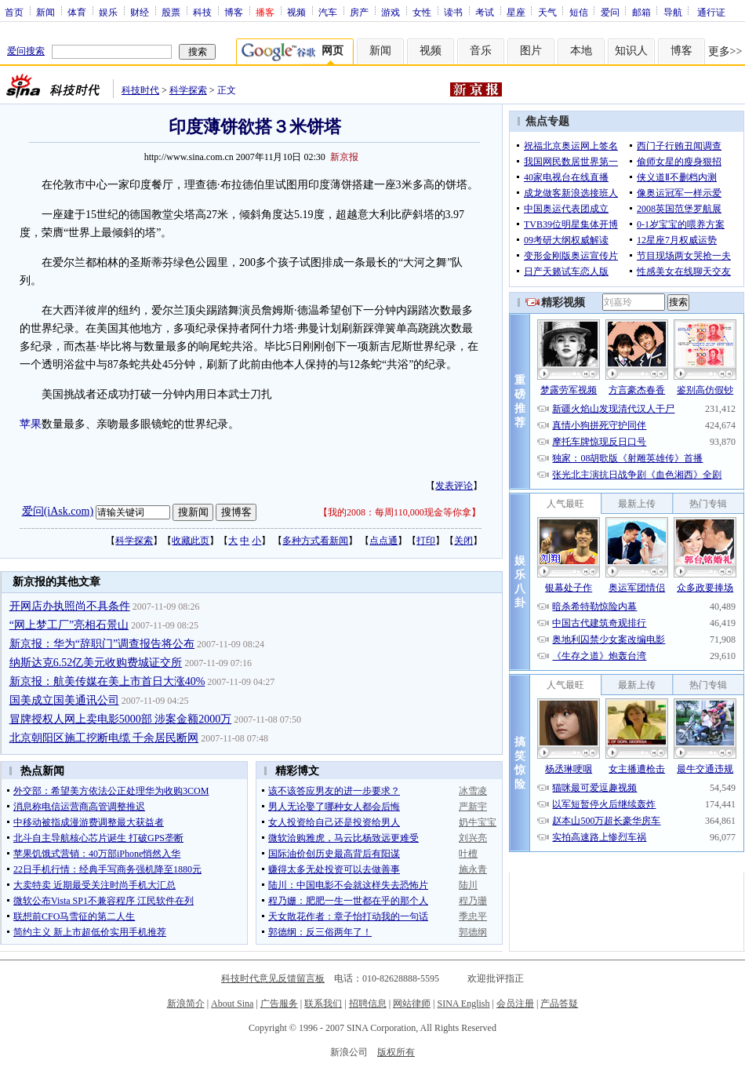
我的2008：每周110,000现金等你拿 (399, 512)
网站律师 (412, 1003)
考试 (484, 11)
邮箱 (641, 11)
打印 (425, 540)
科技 (202, 11)
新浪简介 (186, 1003)
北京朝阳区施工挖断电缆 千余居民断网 (104, 738)
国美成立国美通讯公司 (64, 700)
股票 (171, 11)
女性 (421, 11)
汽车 (327, 11)
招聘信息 (368, 1003)
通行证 (711, 11)
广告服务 (279, 1003)
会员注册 (515, 1003)
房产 (359, 11)
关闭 (463, 540)
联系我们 (323, 1003)
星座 (516, 11)
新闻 (45, 11)
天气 (547, 11)
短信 (578, 11)
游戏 (390, 11)
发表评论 (454, 485)
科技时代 (140, 90)
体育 (76, 11)
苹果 (31, 424)
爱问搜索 (26, 51)
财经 (139, 11)
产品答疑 (559, 1003)
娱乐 (108, 11)
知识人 (631, 50)
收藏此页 (190, 540)
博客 (233, 11)
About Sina (232, 1003)
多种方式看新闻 (315, 540)
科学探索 (188, 90)
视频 (296, 11)
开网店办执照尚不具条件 (69, 606)
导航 (672, 11)
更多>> (725, 51)
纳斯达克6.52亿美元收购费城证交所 (96, 662)
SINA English (463, 1003)
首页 (14, 11)
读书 (453, 11)
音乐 (481, 50)
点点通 (383, 540)
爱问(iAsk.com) (57, 511)
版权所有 (396, 1052)
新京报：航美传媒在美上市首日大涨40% (107, 681)
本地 (581, 50)
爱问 (610, 11)
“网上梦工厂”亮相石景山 (69, 625)
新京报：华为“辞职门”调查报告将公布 (101, 644)
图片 (531, 50)
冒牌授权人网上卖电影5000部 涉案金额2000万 (120, 719)
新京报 (344, 156)
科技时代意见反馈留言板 (273, 978)
